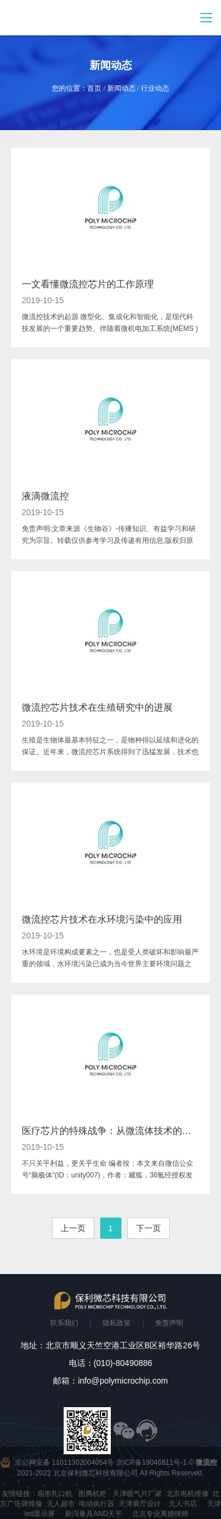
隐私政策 (117, 1323)
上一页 (73, 1228)
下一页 (148, 1228)
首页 (94, 88)
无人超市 (61, 1504)
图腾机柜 (92, 1494)
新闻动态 (121, 88)
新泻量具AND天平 (93, 1514)
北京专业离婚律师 (160, 1514)
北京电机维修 (187, 1494)
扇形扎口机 (54, 1494)
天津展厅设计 (139, 1504)
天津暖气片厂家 (137, 1494)
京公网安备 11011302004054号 (64, 1462)
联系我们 (64, 1323)
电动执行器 (96, 1504)
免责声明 (169, 1323)
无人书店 (183, 1504)
